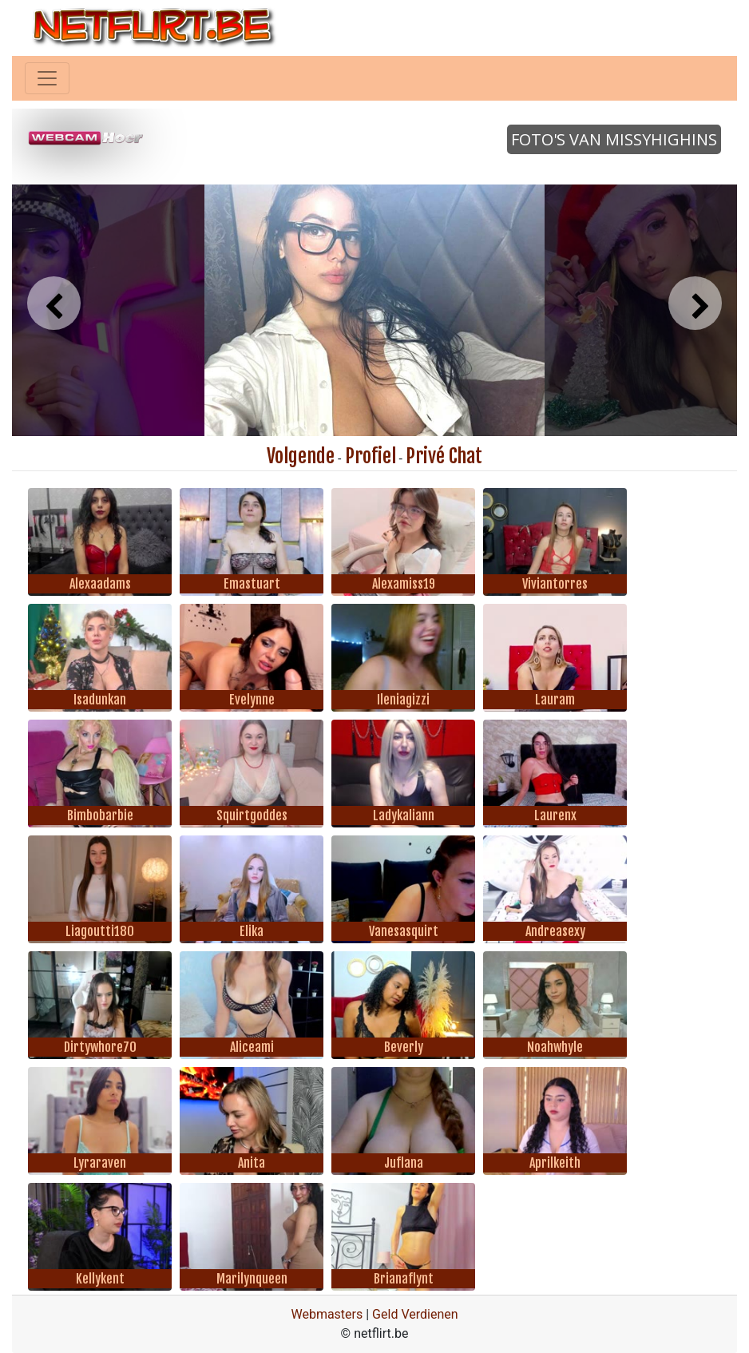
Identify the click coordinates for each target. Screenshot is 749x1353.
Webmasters (327, 1314)
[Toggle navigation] (47, 78)
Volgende (301, 456)
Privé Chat (444, 456)
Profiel (370, 456)
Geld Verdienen (415, 1314)
